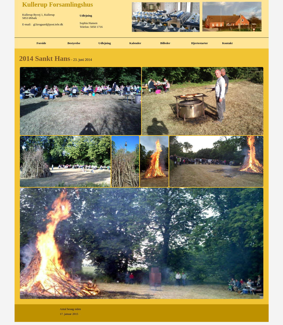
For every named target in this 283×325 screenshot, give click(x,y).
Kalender (135, 43)
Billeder (165, 43)
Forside (41, 43)
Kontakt (227, 43)
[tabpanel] (142, 37)
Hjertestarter (199, 43)
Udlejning (105, 43)
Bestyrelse (74, 43)
